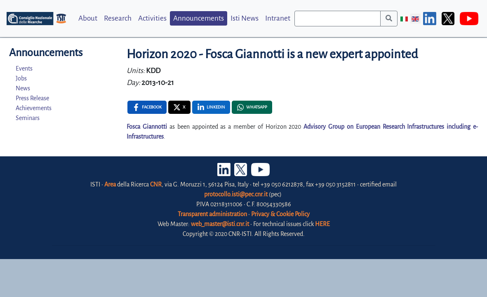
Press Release (32, 98)
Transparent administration (212, 214)
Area (110, 184)
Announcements (198, 18)
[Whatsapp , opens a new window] (252, 107)
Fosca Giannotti (147, 126)
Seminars (28, 118)
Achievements (34, 108)
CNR (156, 184)
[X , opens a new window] (179, 107)
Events (24, 68)
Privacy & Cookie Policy (280, 214)
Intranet (277, 18)
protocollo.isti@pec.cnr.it (236, 194)
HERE (322, 224)
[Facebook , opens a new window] (147, 107)
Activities (152, 18)
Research (118, 18)
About (87, 18)
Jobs (21, 78)
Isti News (245, 18)
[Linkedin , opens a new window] (211, 107)
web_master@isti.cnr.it (220, 224)
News (23, 88)
